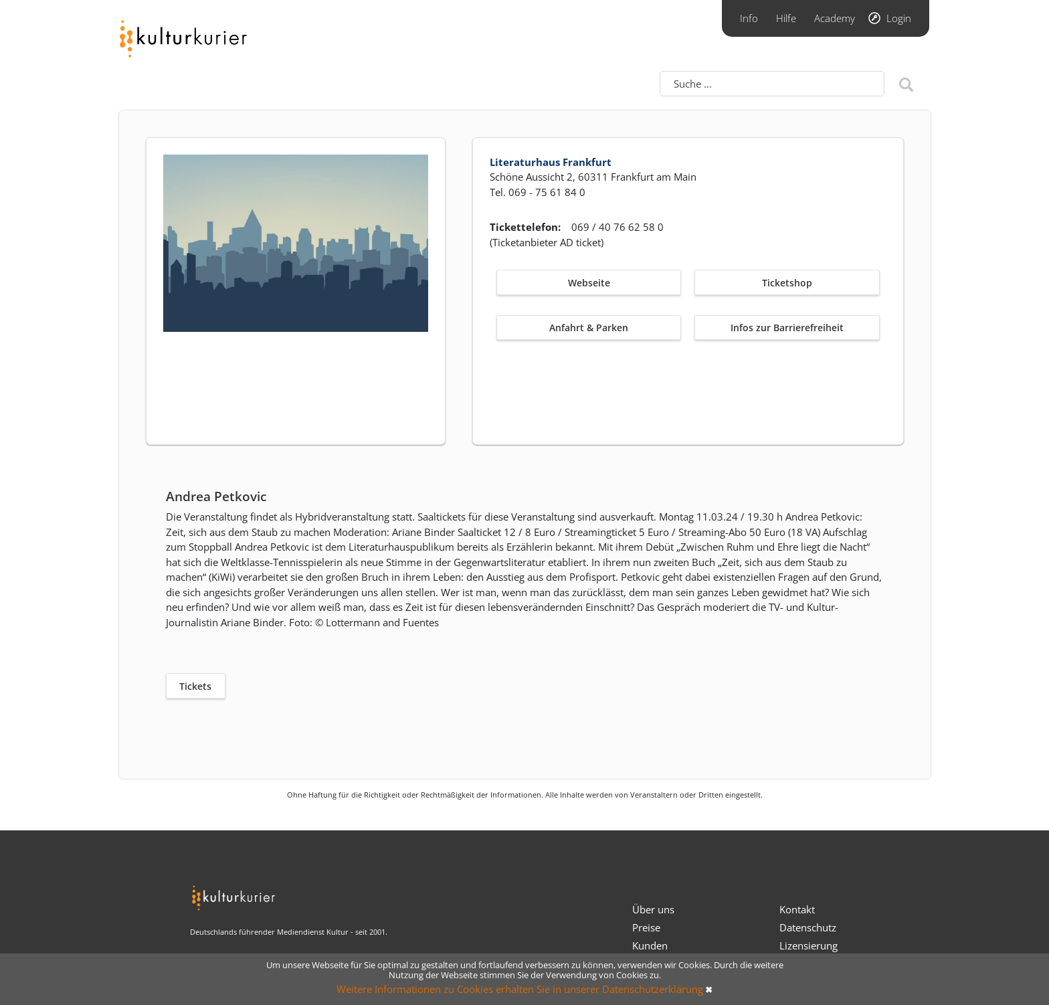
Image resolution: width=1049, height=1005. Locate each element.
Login (898, 18)
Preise (646, 927)
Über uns (653, 909)
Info (749, 18)
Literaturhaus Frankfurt (550, 162)
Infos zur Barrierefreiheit (787, 327)
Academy (834, 18)
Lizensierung (808, 945)
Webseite (589, 282)
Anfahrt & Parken (588, 327)
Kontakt (797, 909)
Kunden (650, 945)
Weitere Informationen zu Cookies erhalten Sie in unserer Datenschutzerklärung (520, 989)
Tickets (195, 686)
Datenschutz (807, 927)
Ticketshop (787, 282)
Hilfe (786, 18)
